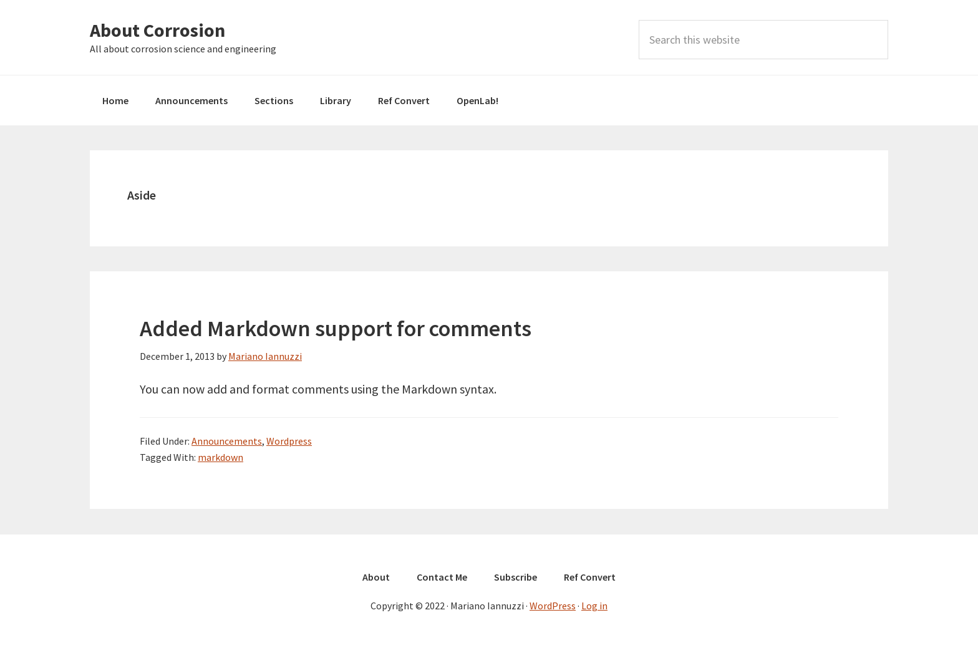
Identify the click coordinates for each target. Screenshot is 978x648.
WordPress (553, 605)
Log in (594, 605)
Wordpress (289, 441)
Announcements (226, 441)
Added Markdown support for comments (335, 328)
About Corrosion (157, 30)
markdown (220, 457)
